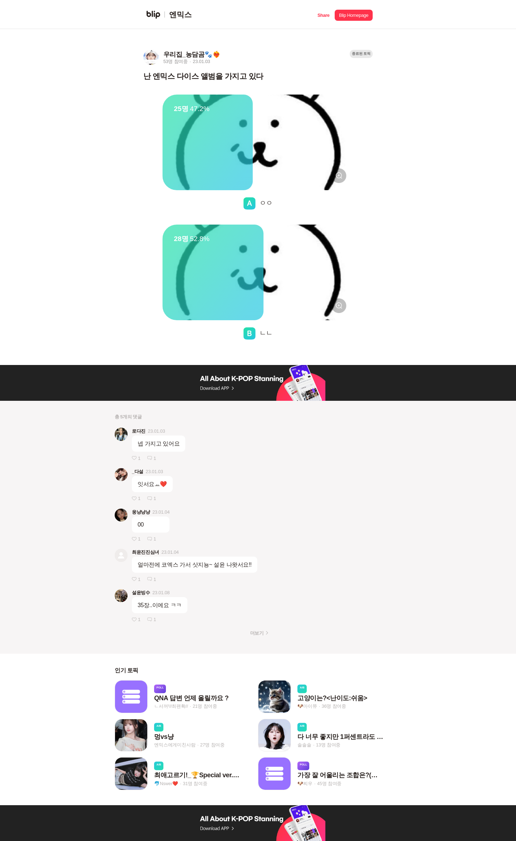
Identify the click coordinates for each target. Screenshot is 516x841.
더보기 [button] (256, 633)
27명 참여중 (212, 745)
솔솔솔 (304, 745)
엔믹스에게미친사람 (174, 745)
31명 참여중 (195, 783)
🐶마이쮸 (307, 706)
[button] (323, 14)
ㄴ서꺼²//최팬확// (171, 706)
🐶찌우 (304, 783)
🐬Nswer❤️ (166, 783)
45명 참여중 (329, 783)
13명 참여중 (328, 745)
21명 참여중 (205, 706)
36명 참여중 (334, 706)
